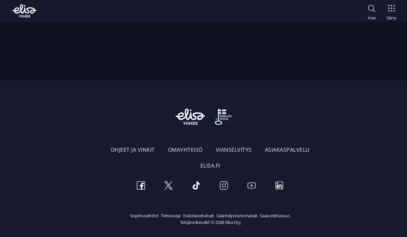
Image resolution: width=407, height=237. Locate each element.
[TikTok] (196, 186)
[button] (372, 11)
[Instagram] (224, 186)
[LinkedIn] (279, 186)
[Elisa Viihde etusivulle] (24, 11)
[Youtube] (252, 186)
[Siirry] (391, 10)
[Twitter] (169, 186)
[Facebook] (141, 186)
